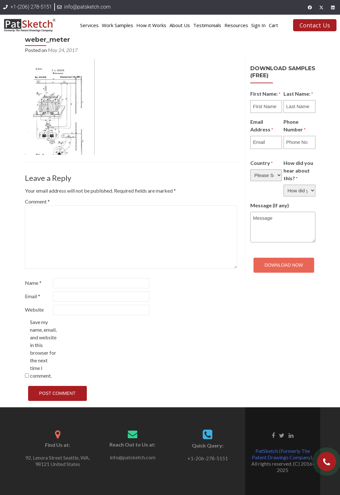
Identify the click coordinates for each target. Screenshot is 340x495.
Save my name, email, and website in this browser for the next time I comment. (43, 349)
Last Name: (298, 94)
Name (33, 283)
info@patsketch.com (132, 457)
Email (32, 296)
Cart (273, 25)
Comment (37, 201)
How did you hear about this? (298, 171)
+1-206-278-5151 (207, 458)
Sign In (258, 25)
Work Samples (117, 25)
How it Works (151, 25)
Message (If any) (269, 205)
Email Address (261, 126)
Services (89, 25)
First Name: (265, 94)
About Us (180, 25)
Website (34, 310)
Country (261, 163)
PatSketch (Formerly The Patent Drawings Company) (282, 454)
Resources (236, 25)
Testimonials (207, 25)
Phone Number (294, 126)
